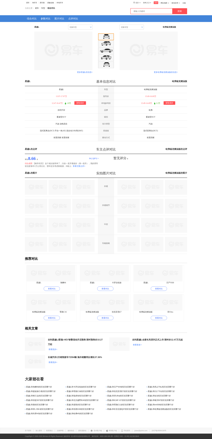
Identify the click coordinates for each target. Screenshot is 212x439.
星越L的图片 (31, 173)
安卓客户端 (96, 431)
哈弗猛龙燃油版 (179, 81)
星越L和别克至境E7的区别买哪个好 (121, 391)
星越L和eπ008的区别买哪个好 (160, 405)
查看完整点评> (79, 166)
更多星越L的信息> (84, 72)
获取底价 (80, 103)
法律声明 (60, 431)
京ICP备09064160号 (159, 431)
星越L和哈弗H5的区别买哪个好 (79, 413)
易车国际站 (82, 431)
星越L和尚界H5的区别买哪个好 (38, 413)
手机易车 (125, 431)
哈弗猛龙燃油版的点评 (176, 149)
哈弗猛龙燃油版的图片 (176, 173)
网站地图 (165, 3)
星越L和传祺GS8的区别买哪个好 (79, 409)
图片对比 (59, 18)
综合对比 (32, 18)
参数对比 (45, 18)
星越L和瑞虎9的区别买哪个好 (78, 396)
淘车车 (34, 3)
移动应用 (176, 3)
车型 (43, 8)
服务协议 (71, 431)
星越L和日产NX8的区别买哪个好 (120, 387)
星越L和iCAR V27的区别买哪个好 (120, 400)
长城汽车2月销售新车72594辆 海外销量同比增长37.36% (75, 357)
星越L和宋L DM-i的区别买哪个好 (39, 409)
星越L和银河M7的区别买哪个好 (160, 400)
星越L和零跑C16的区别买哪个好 (79, 391)
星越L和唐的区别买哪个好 (36, 405)
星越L (28, 81)
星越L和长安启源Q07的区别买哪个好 (122, 409)
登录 (156, 3)
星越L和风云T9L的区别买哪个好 (161, 387)
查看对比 (52, 289)
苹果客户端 (111, 431)
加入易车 (39, 431)
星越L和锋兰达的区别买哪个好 (38, 396)
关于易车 (28, 431)
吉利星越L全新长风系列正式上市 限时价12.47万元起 (157, 340)
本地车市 (60, 3)
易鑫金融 (50, 3)
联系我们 (49, 431)
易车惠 (42, 3)
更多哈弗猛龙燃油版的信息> (166, 72)
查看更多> (53, 349)
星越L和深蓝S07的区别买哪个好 (39, 400)
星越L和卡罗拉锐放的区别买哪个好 (80, 387)
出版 (184, 3)
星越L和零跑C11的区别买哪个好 (120, 405)
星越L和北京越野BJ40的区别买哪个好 (82, 400)
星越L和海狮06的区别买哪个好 (38, 387)
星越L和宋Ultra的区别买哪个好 (119, 396)
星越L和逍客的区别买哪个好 (77, 405)
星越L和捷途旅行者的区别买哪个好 (40, 391)
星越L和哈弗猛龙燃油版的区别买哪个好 (164, 409)
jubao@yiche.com (140, 431)
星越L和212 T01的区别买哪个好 (161, 391)
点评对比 (73, 18)
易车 (27, 3)
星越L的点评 (31, 149)
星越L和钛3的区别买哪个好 (159, 396)
